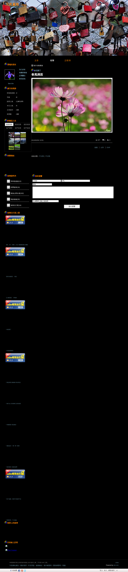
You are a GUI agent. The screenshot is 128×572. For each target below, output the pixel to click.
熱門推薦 (27, 128)
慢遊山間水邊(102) (17, 193)
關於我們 (23, 565)
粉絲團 (14, 570)
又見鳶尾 (12, 4)
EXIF (108, 147)
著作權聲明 (48, 565)
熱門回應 (18, 128)
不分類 (41, 156)
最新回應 (18, 124)
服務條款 (39, 565)
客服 (64, 565)
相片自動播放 (38, 65)
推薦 (96, 147)
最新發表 (9, 124)
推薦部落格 (23, 73)
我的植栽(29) (15, 199)
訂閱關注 (22, 76)
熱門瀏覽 (9, 128)
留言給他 (22, 79)
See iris (11, 83)
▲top (117, 562)
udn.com (116, 565)
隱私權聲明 (57, 565)
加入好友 (22, 69)
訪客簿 (68, 60)
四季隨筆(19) (15, 187)
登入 (101, 570)
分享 (102, 147)
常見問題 (31, 565)
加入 (105, 570)
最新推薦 (27, 124)
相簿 (52, 60)
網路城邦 (111, 570)
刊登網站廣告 (14, 565)
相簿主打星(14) (16, 205)
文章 (37, 60)
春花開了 (37, 71)
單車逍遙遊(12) (16, 181)
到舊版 (24, 5)
